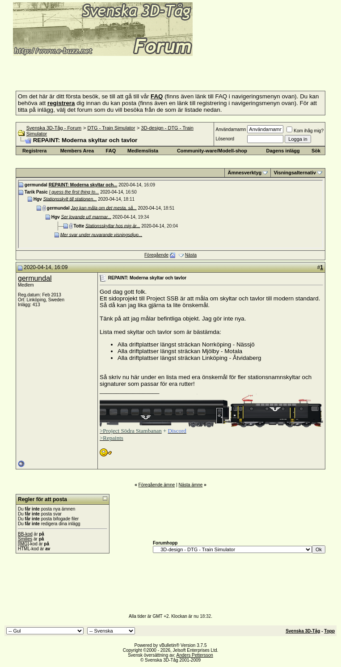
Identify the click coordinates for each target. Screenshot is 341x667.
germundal (35, 278)
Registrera (34, 150)
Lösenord (224, 138)
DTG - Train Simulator (111, 128)
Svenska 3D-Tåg (303, 631)
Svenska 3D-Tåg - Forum (53, 128)
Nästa (191, 255)
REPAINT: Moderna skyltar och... (83, 184)
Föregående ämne (157, 484)
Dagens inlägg (283, 150)
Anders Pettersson (195, 655)
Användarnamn (230, 129)
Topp (329, 631)
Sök (316, 150)
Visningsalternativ (295, 172)
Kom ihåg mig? (305, 130)
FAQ (111, 150)
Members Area (77, 150)
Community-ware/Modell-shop (212, 150)
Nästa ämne (190, 484)
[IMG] (23, 543)
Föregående (156, 255)
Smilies (25, 538)
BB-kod (25, 534)
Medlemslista (142, 150)
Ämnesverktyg (244, 172)
